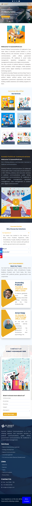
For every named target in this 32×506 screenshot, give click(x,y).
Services (4, 467)
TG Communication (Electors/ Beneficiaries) (13, 457)
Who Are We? (5, 252)
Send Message (10, 414)
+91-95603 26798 (6, 485)
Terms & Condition (6, 472)
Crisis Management (7, 455)
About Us (4, 464)
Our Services (5, 17)
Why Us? (4, 248)
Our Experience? (6, 233)
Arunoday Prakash (19, 284)
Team (3, 470)
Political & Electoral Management (10, 447)
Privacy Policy (5, 475)
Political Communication (8, 452)
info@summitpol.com (8, 487)
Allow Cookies (26, 500)
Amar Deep (20, 313)
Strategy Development (7, 449)
